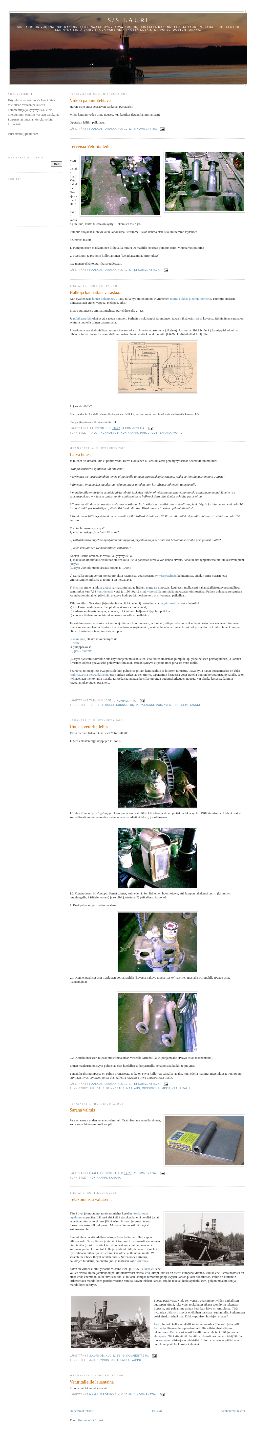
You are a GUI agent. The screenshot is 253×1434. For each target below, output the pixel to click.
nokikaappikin (82, 318)
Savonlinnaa (95, 1241)
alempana (160, 1336)
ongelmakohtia (169, 603)
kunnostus (110, 432)
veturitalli (181, 1088)
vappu (178, 432)
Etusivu (157, 1411)
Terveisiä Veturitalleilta (91, 146)
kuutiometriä (105, 591)
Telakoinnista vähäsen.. (91, 1199)
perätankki (145, 705)
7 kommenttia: (126, 700)
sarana (165, 432)
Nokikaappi (129, 432)
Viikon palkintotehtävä (90, 100)
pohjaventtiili (167, 705)
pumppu (164, 1088)
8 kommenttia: (146, 128)
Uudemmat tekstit (81, 1411)
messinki (149, 1088)
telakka (123, 1360)
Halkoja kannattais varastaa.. (95, 292)
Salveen (125, 1221)
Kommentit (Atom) (90, 1420)
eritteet (96, 705)
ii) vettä (75, 643)
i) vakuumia (77, 639)
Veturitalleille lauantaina (92, 1382)
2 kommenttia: (146, 1173)
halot (94, 432)
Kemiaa (78, 587)
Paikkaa (145, 1269)
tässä (199, 318)
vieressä (152, 591)
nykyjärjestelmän (165, 575)
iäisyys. (74, 564)
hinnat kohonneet (103, 298)
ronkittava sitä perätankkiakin (89, 674)
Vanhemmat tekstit (233, 1411)
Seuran (158, 1328)
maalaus (133, 1088)
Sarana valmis (82, 1110)
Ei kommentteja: (148, 270)
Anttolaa (142, 1261)
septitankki (190, 705)
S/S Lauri (128, 20)
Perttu (157, 1324)
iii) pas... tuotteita (81, 651)
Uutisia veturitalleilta (89, 726)
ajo (92, 1360)
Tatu (172, 1332)
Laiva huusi (80, 454)
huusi (109, 705)
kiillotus (97, 1088)
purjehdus (149, 432)
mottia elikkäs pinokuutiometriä (190, 298)
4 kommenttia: (134, 428)
